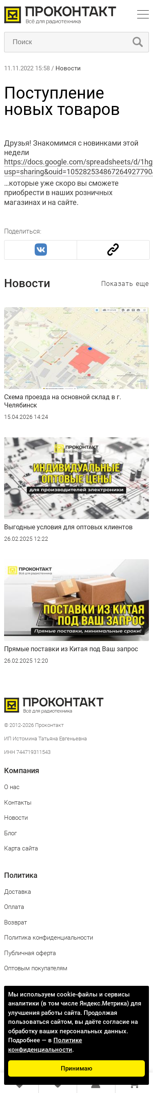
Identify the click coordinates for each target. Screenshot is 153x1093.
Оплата (14, 907)
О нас (12, 787)
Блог (10, 833)
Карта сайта (21, 848)
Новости (68, 68)
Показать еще (125, 284)
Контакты (17, 802)
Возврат (15, 922)
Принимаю (76, 1068)
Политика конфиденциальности (48, 937)
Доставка (17, 891)
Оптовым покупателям (35, 968)
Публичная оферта (30, 953)
